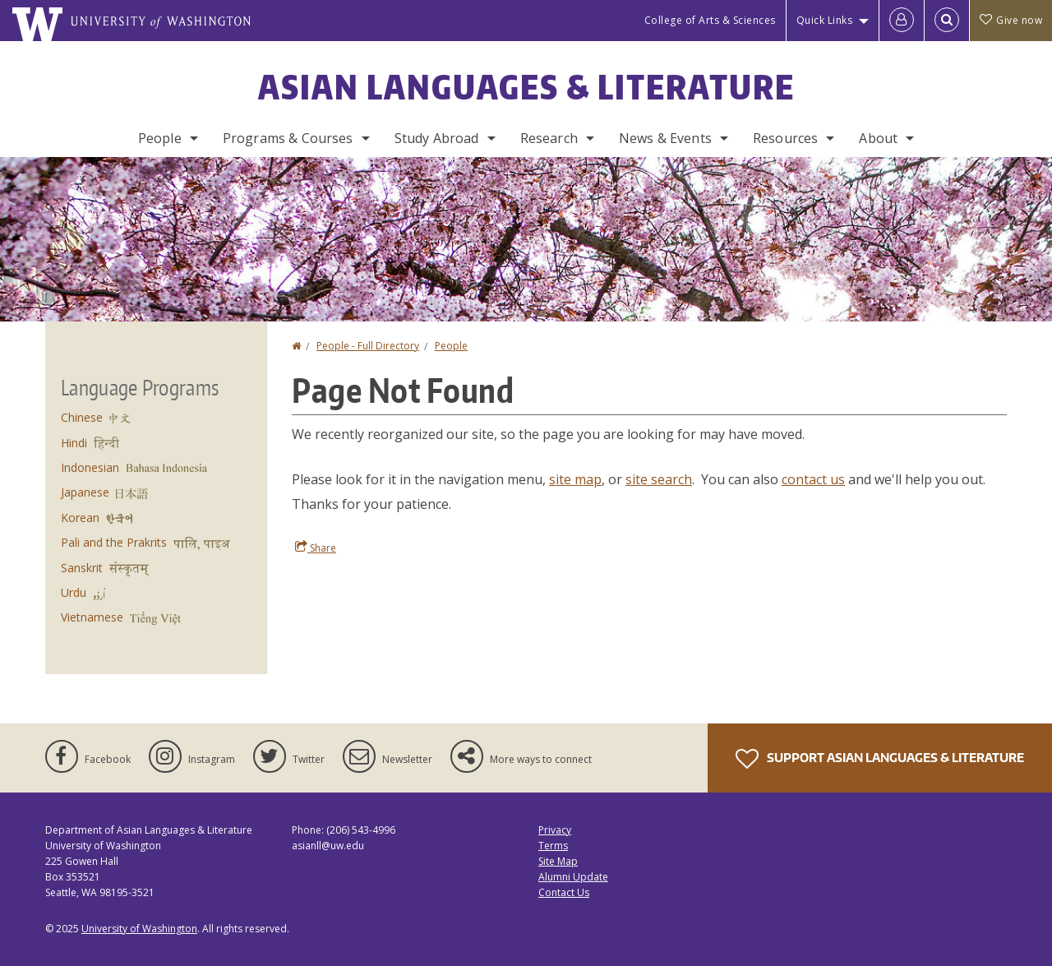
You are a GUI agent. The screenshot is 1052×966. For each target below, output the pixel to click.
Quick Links (824, 20)
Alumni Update (573, 877)
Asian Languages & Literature (526, 87)
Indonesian (90, 467)
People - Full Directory (367, 346)
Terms (553, 846)
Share (315, 547)
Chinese (82, 417)
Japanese (85, 492)
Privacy (554, 830)
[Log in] (901, 20)
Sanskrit (82, 567)
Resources (785, 138)
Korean (80, 517)
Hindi (74, 443)
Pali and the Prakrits (114, 542)
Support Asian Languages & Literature (880, 758)
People (160, 138)
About (878, 138)
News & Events (665, 138)
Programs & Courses (288, 138)
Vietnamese (92, 617)
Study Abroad (436, 138)
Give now (1011, 20)
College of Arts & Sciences (710, 20)
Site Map (558, 861)
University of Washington (139, 929)
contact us (813, 479)
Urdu (73, 592)
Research (549, 138)
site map (575, 479)
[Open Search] (947, 20)
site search (658, 479)
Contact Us (563, 892)
